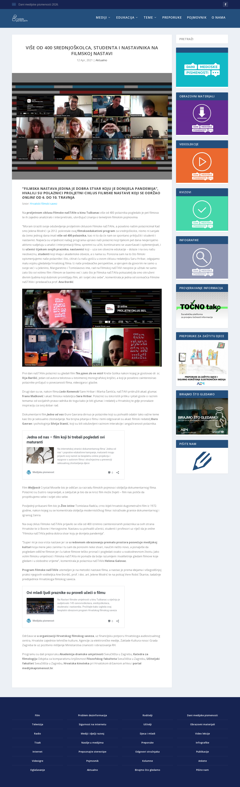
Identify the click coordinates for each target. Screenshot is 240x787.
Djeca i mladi (147, 736)
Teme (148, 20)
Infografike (202, 745)
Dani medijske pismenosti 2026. (38, 4)
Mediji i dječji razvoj (92, 736)
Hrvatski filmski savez (43, 206)
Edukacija (125, 20)
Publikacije (202, 754)
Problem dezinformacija (92, 717)
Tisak (37, 745)
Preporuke (172, 20)
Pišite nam (202, 772)
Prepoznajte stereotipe (92, 754)
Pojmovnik (197, 20)
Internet (37, 754)
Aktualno (101, 62)
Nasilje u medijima (92, 745)
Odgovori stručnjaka (147, 754)
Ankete (202, 763)
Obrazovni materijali (202, 726)
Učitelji (147, 726)
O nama (219, 20)
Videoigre (37, 763)
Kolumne (147, 763)
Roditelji (147, 717)
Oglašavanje (37, 772)
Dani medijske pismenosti (202, 717)
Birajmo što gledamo (147, 772)
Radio (37, 736)
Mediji (101, 20)
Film (37, 717)
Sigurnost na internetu (92, 726)
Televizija (37, 726)
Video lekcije (202, 736)
